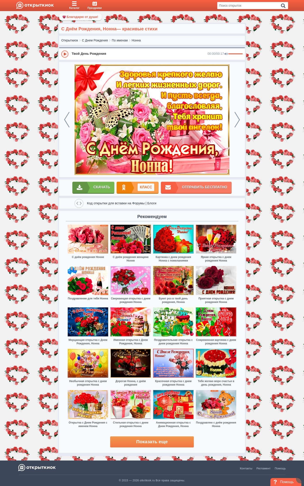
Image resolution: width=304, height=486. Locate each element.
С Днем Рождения (95, 40)
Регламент (263, 468)
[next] (237, 119)
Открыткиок (69, 40)
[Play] (64, 54)
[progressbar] (235, 54)
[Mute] (226, 54)
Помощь (280, 468)
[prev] (66, 119)
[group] (152, 54)
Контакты (246, 468)
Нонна (136, 40)
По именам (120, 40)
